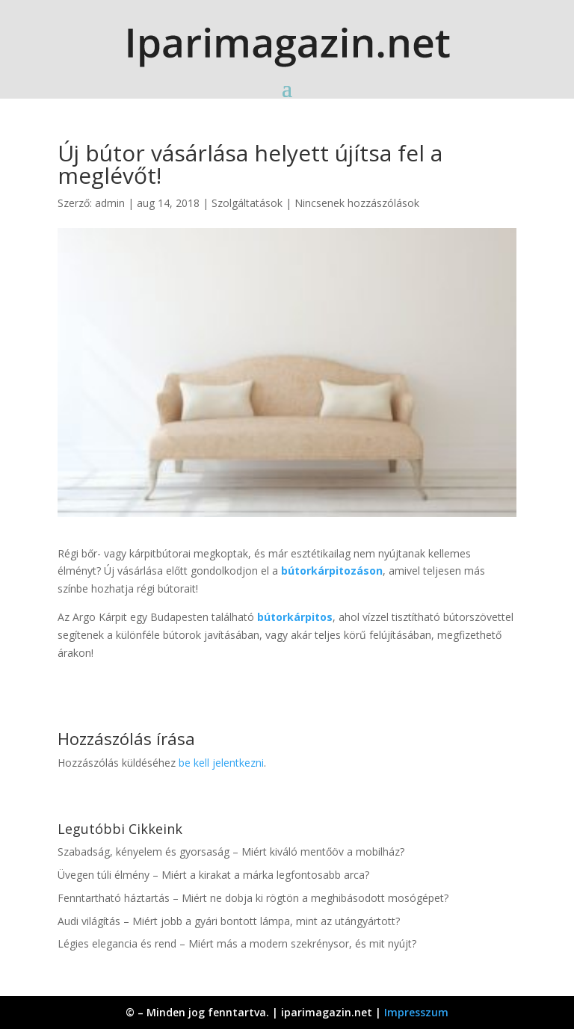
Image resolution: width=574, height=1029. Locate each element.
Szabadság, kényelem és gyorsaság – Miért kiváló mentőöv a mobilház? (231, 851)
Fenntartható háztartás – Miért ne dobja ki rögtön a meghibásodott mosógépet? (253, 898)
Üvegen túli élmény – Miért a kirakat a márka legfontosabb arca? (213, 875)
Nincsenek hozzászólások (356, 203)
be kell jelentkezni (221, 762)
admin (110, 203)
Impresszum (416, 1012)
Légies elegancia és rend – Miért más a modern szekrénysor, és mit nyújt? (237, 943)
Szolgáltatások (247, 203)
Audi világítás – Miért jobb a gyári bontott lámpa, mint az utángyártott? (229, 921)
